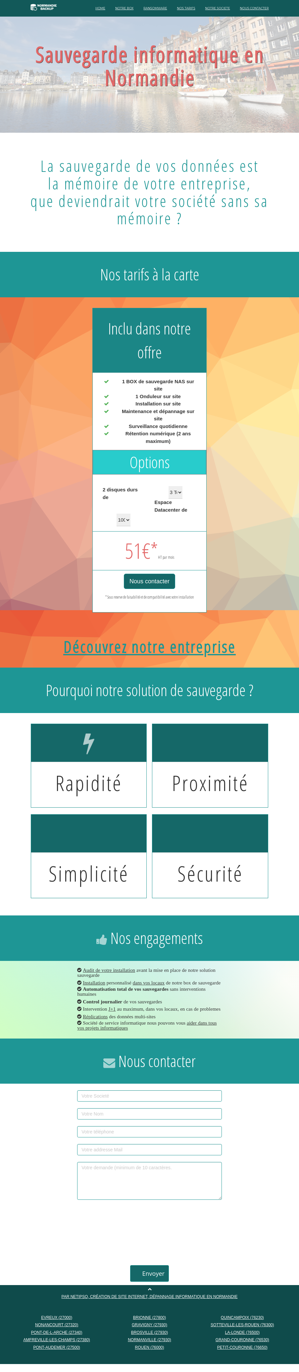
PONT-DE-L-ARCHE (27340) (56, 1332)
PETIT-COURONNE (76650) (242, 1347)
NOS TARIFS (186, 8)
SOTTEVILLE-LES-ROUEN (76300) (242, 1325)
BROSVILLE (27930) (149, 1332)
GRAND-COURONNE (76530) (242, 1339)
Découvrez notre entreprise (149, 647)
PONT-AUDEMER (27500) (56, 1347)
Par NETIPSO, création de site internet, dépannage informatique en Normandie (150, 1296)
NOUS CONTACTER (254, 8)
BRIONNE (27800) (149, 1317)
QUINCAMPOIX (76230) (242, 1317)
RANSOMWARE (155, 8)
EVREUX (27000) (56, 1317)
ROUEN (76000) (149, 1347)
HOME (100, 8)
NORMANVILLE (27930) (149, 1339)
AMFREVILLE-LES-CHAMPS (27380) (56, 1339)
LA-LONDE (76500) (242, 1332)
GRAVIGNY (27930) (149, 1325)
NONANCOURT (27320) (56, 1325)
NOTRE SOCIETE (217, 8)
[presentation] (150, 1230)
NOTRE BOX (124, 8)
